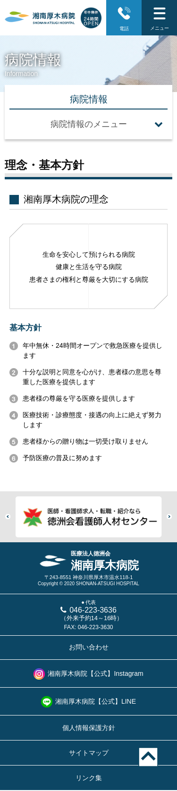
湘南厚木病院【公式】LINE (95, 701)
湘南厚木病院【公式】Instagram (95, 673)
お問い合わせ (89, 647)
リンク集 (89, 778)
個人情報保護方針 (88, 728)
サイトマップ (89, 753)
